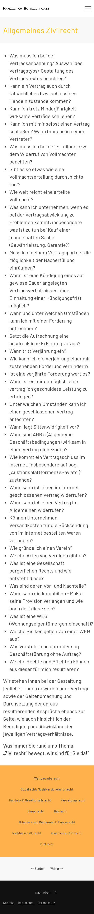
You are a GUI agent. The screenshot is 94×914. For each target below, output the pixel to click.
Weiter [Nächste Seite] (56, 868)
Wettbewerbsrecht (47, 778)
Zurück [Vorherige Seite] (37, 868)
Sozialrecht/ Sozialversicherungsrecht (47, 789)
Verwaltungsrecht (73, 800)
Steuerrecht (36, 811)
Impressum (25, 903)
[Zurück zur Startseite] (26, 8)
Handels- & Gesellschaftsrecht (30, 800)
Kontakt (8, 903)
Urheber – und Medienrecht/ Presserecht (47, 822)
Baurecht (60, 811)
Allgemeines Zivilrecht (66, 833)
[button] (88, 8)
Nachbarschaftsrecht (26, 833)
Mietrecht (46, 844)
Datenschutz (46, 903)
